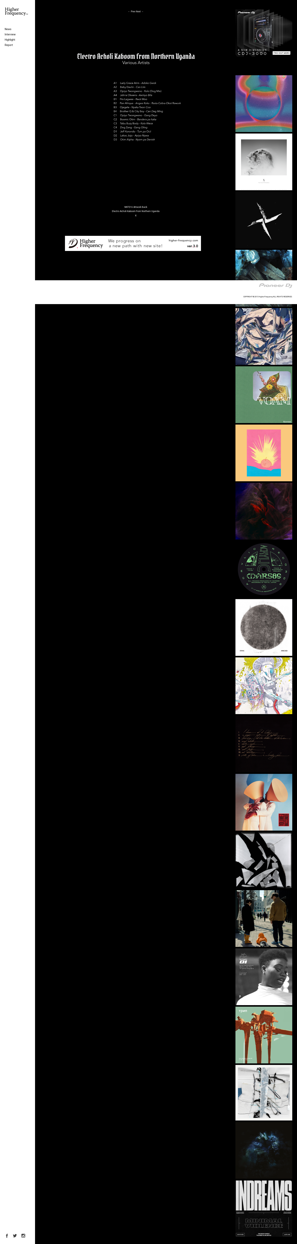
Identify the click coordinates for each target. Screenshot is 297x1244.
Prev (131, 11)
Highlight (10, 39)
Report (9, 45)
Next (140, 11)
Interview (10, 34)
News (8, 29)
